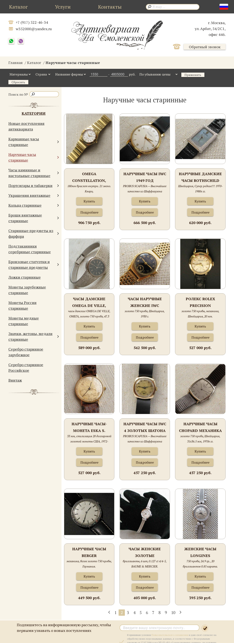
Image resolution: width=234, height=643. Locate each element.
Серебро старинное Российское (25, 367)
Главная (15, 62)
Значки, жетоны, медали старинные (33, 336)
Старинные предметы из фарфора (33, 233)
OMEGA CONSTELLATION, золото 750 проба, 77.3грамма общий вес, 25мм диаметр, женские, (89, 177)
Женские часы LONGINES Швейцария (200, 552)
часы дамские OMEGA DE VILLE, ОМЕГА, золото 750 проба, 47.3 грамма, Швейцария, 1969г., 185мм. (89, 302)
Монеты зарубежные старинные (27, 289)
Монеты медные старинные (23, 321)
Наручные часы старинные (33, 157)
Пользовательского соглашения (170, 634)
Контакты (110, 6)
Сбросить (18, 82)
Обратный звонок (205, 46)
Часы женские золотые (145, 552)
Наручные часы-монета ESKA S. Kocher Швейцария (89, 427)
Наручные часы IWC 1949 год (144, 177)
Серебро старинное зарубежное (25, 352)
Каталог (18, 6)
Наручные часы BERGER (89, 552)
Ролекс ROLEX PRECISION (200, 302)
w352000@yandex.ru (34, 28)
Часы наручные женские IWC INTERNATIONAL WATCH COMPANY (144, 302)
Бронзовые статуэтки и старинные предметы (33, 264)
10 (173, 612)
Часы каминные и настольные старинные (33, 172)
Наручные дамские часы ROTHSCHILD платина (200, 177)
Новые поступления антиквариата (26, 126)
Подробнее (89, 212)
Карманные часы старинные (33, 141)
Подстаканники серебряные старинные (29, 249)
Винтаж (15, 380)
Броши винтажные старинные (33, 218)
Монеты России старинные (22, 305)
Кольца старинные (33, 205)
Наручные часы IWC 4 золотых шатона (144, 427)
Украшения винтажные (33, 195)
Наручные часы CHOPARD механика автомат (200, 427)
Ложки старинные (24, 277)
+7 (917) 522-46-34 (32, 22)
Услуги (63, 6)
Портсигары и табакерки (33, 185)
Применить (192, 75)
